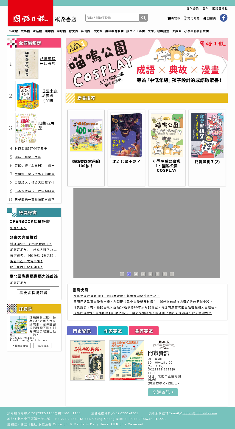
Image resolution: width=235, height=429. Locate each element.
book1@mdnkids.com (199, 413)
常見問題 (192, 18)
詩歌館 (61, 31)
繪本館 (49, 31)
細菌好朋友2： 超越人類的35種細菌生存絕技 (43, 249)
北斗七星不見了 (126, 162)
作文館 (98, 31)
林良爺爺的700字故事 (31, 148)
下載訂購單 (42, 345)
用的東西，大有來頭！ (26, 261)
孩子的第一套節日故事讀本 (35, 199)
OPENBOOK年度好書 (30, 221)
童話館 (37, 31)
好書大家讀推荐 (24, 237)
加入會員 (193, 8)
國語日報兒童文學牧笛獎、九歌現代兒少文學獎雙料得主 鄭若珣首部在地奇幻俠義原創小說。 (143, 301)
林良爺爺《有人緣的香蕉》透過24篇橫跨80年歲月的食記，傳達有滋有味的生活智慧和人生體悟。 (145, 307)
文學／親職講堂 (159, 31)
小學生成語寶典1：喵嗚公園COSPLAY (167, 165)
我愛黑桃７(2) (207, 162)
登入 (206, 8)
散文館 (73, 31)
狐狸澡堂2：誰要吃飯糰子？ (31, 244)
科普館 (85, 31)
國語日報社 (220, 8)
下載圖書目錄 (20, 345)
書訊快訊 (80, 290)
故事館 (25, 31)
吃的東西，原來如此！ (26, 267)
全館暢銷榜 (30, 43)
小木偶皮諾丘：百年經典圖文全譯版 (41, 191)
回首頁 (209, 18)
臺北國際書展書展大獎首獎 (34, 276)
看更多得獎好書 (34, 293)
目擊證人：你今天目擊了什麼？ (38, 182)
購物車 (173, 18)
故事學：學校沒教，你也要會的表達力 (43, 174)
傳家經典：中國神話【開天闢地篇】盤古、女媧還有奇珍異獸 (55, 255)
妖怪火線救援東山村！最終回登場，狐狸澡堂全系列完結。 (116, 296)
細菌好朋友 (18, 228)
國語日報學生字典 (28, 157)
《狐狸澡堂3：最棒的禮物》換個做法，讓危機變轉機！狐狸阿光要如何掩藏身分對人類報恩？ (142, 313)
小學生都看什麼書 (196, 31)
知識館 (177, 31)
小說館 (13, 31)
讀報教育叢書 (114, 31)
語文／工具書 (135, 31)
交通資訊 (162, 392)
